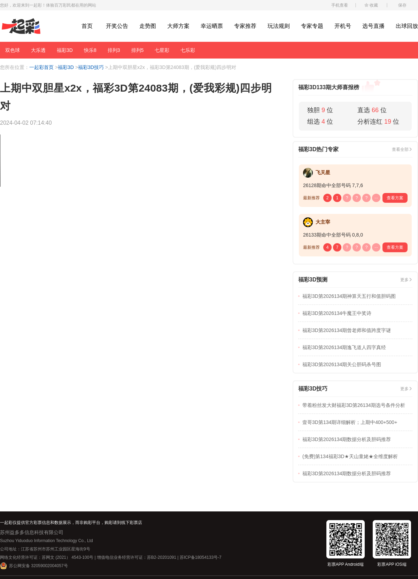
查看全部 (400, 149)
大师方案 (178, 26)
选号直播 (373, 26)
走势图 (147, 26)
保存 (402, 5)
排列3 (114, 50)
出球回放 (407, 26)
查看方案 (395, 197)
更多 (404, 279)
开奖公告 (117, 26)
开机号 (342, 26)
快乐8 (90, 50)
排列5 (137, 50)
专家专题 (312, 26)
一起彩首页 (41, 67)
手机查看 (339, 5)
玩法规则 (279, 26)
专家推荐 (245, 26)
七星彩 (162, 50)
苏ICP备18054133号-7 (201, 557)
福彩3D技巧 (91, 67)
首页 (87, 26)
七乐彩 (187, 50)
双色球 (12, 50)
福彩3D (65, 50)
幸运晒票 (212, 26)
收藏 (374, 5)
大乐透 (38, 50)
